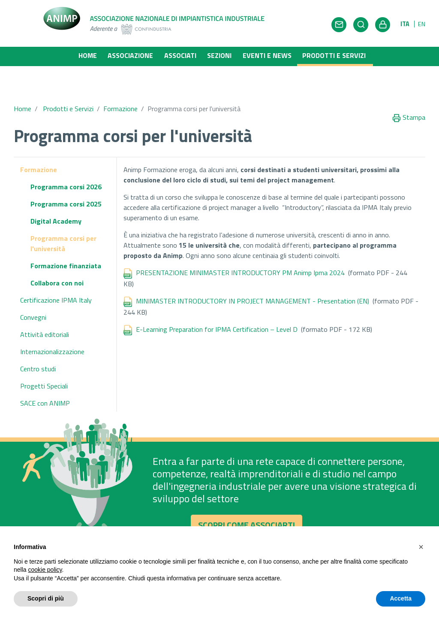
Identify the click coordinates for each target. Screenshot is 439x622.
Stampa (408, 106)
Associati (180, 55)
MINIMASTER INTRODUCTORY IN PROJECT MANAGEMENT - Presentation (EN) (253, 289)
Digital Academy (55, 209)
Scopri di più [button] (45, 598)
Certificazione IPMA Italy (56, 288)
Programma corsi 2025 (66, 192)
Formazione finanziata (65, 254)
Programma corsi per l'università (63, 231)
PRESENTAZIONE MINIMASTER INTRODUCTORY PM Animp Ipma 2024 (240, 261)
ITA (404, 24)
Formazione (120, 97)
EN (421, 24)
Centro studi (38, 357)
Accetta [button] (401, 598)
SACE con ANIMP (45, 391)
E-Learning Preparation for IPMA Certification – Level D (218, 317)
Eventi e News (267, 55)
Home (87, 55)
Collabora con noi (57, 271)
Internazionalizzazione (52, 340)
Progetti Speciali (44, 374)
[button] (421, 547)
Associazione (130, 55)
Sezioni (219, 55)
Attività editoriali (44, 323)
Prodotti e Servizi (337, 55)
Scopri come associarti (246, 516)
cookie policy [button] (45, 569)
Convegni (33, 305)
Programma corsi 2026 (66, 175)
